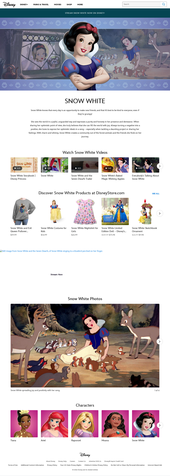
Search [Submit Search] (163, 4)
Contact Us (82, 462)
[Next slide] (155, 349)
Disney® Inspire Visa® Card (114, 462)
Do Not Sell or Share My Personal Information (128, 466)
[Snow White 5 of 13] (145, 423)
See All (155, 194)
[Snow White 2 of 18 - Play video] (54, 165)
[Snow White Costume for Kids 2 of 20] (54, 211)
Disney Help (62, 462)
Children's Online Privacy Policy (96, 466)
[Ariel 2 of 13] (54, 423)
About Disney (50, 462)
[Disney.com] (9, 4)
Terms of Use (13, 466)
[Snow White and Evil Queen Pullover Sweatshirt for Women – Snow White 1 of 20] (24, 211)
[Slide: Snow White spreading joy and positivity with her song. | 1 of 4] (85, 349)
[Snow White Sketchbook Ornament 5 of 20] (145, 211)
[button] (160, 166)
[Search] (141, 4)
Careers (72, 462)
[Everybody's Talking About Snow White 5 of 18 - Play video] (145, 165)
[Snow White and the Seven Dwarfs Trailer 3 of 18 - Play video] (85, 165)
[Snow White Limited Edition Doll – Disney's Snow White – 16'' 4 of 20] (115, 211)
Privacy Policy (52, 466)
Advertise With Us (95, 462)
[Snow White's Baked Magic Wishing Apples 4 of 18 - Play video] (115, 165)
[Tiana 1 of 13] (24, 423)
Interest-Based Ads (155, 466)
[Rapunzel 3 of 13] (85, 423)
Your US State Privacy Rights (70, 466)
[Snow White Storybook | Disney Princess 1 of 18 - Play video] (24, 165)
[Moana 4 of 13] (115, 423)
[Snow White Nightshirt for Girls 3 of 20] (85, 211)
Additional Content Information (32, 466)
